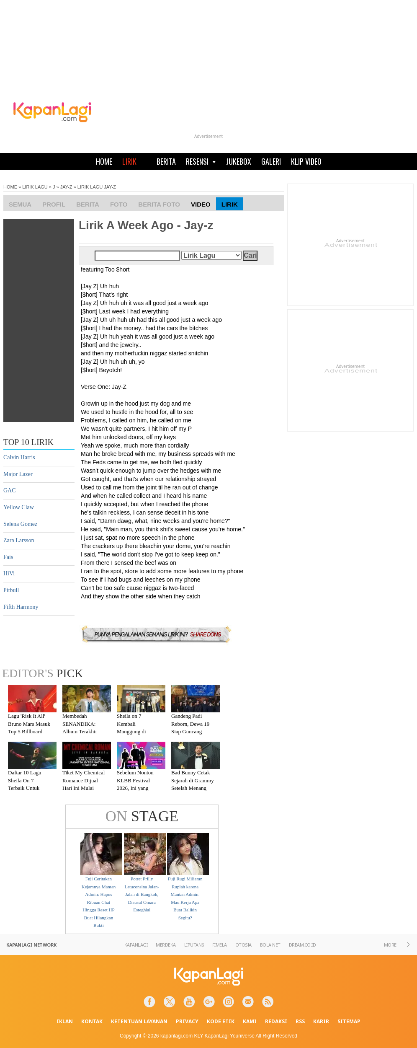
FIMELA (219, 945)
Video (201, 204)
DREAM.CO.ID (302, 945)
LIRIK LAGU (35, 186)
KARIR (321, 1021)
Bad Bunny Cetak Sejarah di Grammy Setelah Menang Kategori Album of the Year (192, 788)
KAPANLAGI (136, 945)
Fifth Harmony (21, 607)
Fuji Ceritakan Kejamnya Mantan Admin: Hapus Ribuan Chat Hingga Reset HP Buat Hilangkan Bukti (99, 902)
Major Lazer (18, 474)
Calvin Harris (19, 457)
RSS (300, 1021)
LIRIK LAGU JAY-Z (96, 186)
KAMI (250, 1021)
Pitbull (11, 590)
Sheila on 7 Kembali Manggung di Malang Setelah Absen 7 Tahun (134, 731)
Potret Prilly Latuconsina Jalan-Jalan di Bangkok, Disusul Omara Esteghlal (141, 894)
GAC (9, 490)
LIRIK (129, 161)
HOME (104, 161)
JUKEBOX (238, 161)
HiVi (9, 573)
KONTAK (92, 1021)
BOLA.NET (270, 945)
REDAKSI (276, 1021)
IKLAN (65, 1021)
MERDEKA (166, 945)
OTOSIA (243, 945)
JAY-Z (66, 186)
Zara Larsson (18, 540)
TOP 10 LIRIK (28, 442)
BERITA (166, 161)
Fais (8, 557)
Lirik (229, 204)
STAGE (142, 816)
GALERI (271, 161)
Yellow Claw (18, 507)
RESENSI (201, 161)
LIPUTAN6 (194, 945)
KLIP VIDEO (306, 161)
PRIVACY (187, 1021)
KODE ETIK (220, 1021)
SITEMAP (348, 1021)
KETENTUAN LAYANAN (139, 1021)
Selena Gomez (20, 524)
